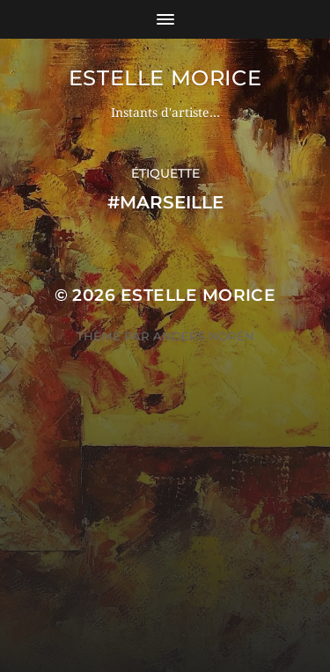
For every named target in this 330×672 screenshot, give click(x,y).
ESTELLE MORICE (165, 78)
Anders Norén (203, 336)
